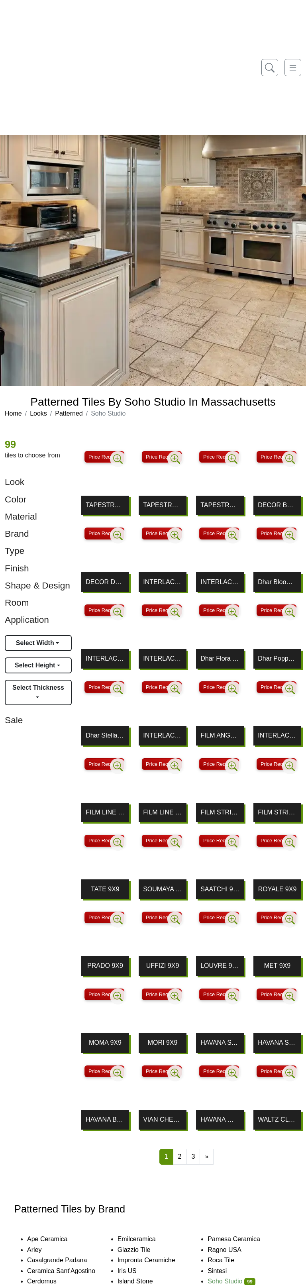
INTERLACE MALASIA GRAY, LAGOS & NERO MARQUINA (162, 658)
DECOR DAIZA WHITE (105, 582)
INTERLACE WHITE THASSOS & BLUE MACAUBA (277, 735)
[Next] (207, 1157)
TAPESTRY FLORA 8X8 (162, 505)
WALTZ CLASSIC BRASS (277, 1119)
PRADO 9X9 (105, 965)
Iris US (134, 1270)
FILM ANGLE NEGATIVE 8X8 (219, 735)
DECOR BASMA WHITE (277, 505)
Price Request (104, 457)
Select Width (36, 643)
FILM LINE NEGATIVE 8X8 (105, 812)
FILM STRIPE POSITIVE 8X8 (277, 812)
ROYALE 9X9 (277, 889)
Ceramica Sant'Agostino (66, 1270)
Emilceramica (142, 1239)
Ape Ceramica (55, 1239)
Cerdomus (48, 1281)
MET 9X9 (277, 965)
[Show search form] (269, 67)
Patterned (68, 413)
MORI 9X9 (163, 1042)
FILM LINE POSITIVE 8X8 (162, 812)
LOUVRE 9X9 (219, 965)
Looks (38, 413)
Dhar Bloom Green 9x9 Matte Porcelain (277, 582)
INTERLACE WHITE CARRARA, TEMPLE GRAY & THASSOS (162, 582)
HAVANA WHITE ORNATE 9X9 (219, 1119)
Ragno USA (230, 1249)
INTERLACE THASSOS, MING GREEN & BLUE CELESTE (219, 582)
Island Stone (142, 1281)
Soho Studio (231, 1281)
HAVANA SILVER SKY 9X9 (219, 1042)
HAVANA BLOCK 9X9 (105, 1119)
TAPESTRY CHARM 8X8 (105, 505)
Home (13, 413)
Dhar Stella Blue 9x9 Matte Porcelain (105, 735)
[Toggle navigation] (292, 67)
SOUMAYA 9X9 (162, 889)
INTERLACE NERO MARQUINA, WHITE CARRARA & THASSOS (105, 658)
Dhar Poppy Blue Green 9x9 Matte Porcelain (277, 658)
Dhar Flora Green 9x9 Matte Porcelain (219, 658)
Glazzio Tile (141, 1249)
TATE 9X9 (105, 889)
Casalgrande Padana (63, 1260)
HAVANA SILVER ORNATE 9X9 (277, 1042)
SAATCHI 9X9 (219, 889)
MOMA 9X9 (105, 1042)
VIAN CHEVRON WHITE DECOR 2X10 (162, 1119)
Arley (41, 1249)
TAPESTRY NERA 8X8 (219, 505)
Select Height (36, 665)
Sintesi (222, 1270)
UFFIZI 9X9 (162, 965)
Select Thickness (38, 687)
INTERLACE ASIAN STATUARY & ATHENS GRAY (162, 735)
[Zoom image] (118, 459)
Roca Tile (227, 1260)
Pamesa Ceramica (240, 1239)
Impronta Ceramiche (153, 1260)
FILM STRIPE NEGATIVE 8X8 (219, 812)
